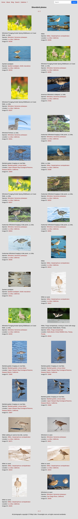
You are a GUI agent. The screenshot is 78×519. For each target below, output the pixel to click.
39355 (49, 231)
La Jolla (10, 39)
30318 (10, 70)
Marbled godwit (12, 165)
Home (3, 2)
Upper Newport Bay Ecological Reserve (20, 167)
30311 (10, 296)
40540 (49, 336)
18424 (49, 470)
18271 (10, 441)
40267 (10, 110)
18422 (49, 303)
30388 (49, 169)
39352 (49, 200)
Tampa (70, 332)
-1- (38, 11)
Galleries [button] (24, 2)
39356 (10, 259)
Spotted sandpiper (13, 66)
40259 (10, 334)
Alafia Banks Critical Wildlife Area (57, 332)
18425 (10, 506)
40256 (10, 41)
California (17, 39)
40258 (49, 72)
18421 (49, 441)
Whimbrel (11, 37)
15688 (49, 405)
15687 (10, 412)
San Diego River (52, 496)
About (8, 2)
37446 (49, 101)
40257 (10, 202)
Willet (48, 36)
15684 (10, 171)
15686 (49, 374)
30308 (49, 40)
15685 (10, 374)
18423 (10, 470)
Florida (43, 334)
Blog (12, 2)
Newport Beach (7, 169)
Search (17, 2)
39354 (49, 141)
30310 (49, 267)
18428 (49, 498)
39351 (10, 139)
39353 (10, 231)
